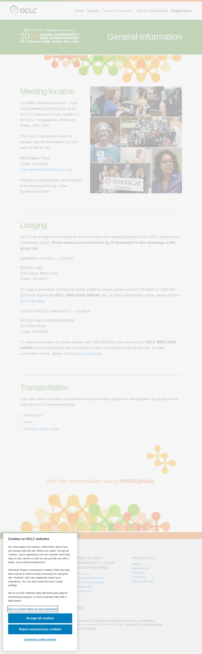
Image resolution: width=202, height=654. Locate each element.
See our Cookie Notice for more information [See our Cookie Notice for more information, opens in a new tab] (32, 608)
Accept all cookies (40, 618)
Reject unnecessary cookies (40, 629)
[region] (40, 592)
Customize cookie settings (40, 639)
